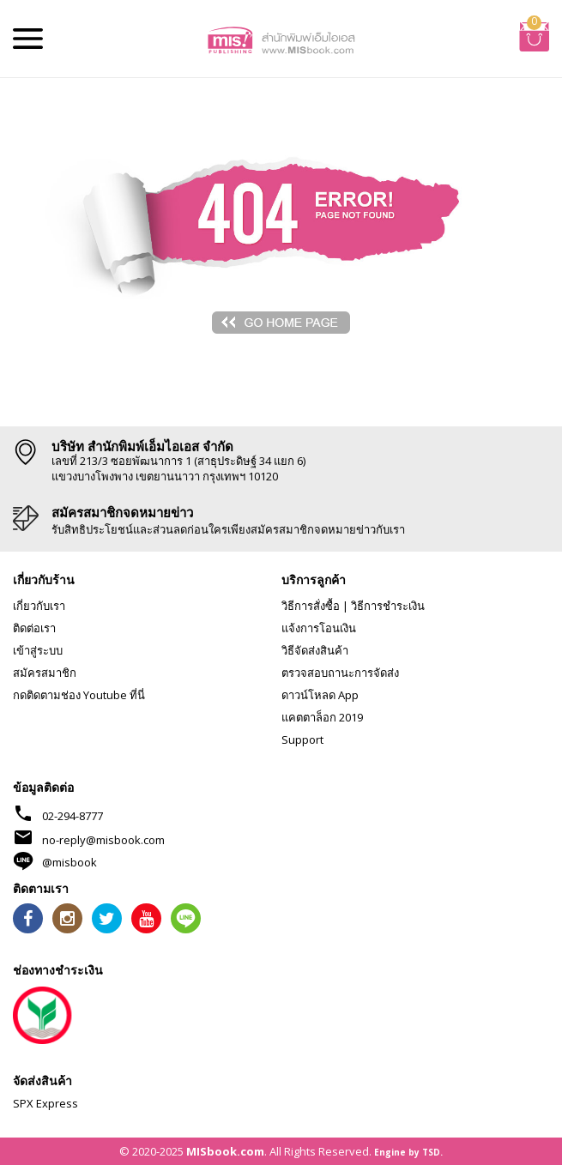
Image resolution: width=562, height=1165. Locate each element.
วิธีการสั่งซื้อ (310, 605)
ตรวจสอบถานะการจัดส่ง (340, 672)
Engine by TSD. (408, 1152)
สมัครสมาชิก (44, 672)
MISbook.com (225, 1151)
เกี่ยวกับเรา (39, 605)
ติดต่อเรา (34, 628)
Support (302, 739)
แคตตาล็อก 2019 (322, 717)
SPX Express (45, 1103)
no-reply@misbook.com (103, 840)
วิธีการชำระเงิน (388, 605)
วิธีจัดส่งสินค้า (314, 650)
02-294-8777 (72, 816)
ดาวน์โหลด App (320, 695)
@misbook (69, 862)
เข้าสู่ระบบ (38, 650)
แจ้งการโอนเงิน (318, 628)
